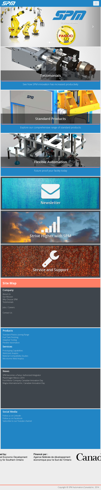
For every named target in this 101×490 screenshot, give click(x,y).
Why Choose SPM (10, 299)
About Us (7, 294)
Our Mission (8, 296)
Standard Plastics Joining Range (16, 334)
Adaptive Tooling (10, 340)
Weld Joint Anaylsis (10, 353)
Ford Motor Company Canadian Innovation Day (23, 380)
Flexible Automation (11, 342)
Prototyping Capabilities (13, 350)
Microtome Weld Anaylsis (13, 358)
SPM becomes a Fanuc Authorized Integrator (22, 375)
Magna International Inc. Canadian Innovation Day (24, 383)
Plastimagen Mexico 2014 (13, 378)
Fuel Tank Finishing (10, 337)
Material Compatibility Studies (15, 356)
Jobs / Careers (9, 307)
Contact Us (7, 312)
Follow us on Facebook (12, 418)
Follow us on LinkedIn (12, 415)
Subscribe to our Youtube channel (17, 421)
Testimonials (8, 302)
